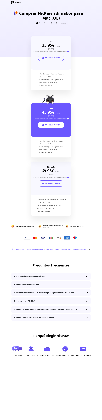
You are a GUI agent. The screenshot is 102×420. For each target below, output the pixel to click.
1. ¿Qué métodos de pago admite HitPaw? (29, 276)
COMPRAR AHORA (51, 58)
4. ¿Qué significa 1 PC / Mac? (24, 301)
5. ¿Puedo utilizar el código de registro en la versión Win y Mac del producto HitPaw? (46, 309)
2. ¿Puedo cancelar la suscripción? (26, 284)
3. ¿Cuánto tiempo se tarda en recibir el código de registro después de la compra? (44, 293)
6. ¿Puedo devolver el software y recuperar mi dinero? (34, 317)
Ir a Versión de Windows (58, 23)
